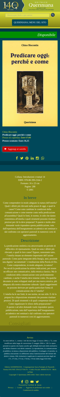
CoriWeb (31, 385)
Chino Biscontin (9, 132)
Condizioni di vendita (31, 390)
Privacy (10, 387)
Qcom (39, 385)
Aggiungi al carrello (15, 149)
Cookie (19, 387)
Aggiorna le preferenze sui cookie (38, 387)
